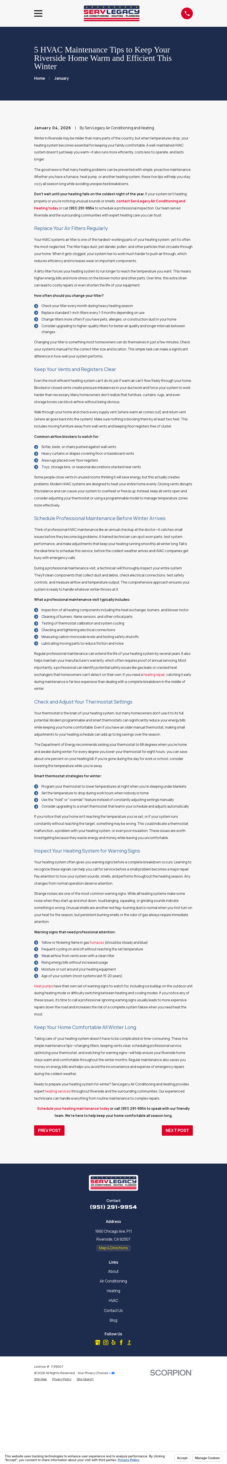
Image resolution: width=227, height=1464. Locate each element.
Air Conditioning (113, 1356)
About (113, 1346)
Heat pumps (43, 1061)
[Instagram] (105, 1417)
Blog (113, 1395)
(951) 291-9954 (113, 1282)
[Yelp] (113, 1417)
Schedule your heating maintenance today (73, 1184)
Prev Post (49, 1206)
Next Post (177, 1206)
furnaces (97, 1017)
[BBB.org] (129, 1417)
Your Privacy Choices (96, 1448)
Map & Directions (113, 1323)
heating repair (154, 750)
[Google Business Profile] (97, 1417)
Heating (113, 1366)
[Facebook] (121, 1417)
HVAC (113, 1376)
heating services (58, 1166)
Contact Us (113, 1385)
